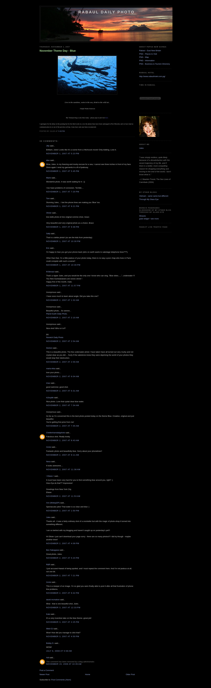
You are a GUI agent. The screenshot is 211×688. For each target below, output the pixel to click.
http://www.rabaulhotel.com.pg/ (152, 76)
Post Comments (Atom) (61, 680)
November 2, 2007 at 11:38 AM (63, 469)
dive (48, 160)
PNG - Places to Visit (148, 54)
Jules (48, 517)
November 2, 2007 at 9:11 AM (62, 455)
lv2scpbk (50, 397)
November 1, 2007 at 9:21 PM (62, 206)
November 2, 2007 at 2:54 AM (62, 341)
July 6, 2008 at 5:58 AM (59, 651)
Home (87, 674)
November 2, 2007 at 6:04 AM (62, 376)
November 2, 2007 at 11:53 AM (63, 496)
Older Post (130, 674)
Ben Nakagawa (52, 550)
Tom (48, 198)
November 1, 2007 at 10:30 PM (63, 241)
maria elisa (50, 368)
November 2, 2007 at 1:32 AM (62, 300)
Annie (48, 447)
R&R (48, 564)
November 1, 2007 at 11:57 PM (63, 286)
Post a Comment (47, 670)
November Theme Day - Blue (58, 50)
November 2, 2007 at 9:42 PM (62, 593)
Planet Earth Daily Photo (56, 314)
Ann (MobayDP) (53, 503)
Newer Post (44, 674)
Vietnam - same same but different (153, 196)
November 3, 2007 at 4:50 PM (62, 636)
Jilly (47, 146)
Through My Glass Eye (149, 199)
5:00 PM (61, 131)
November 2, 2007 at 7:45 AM (62, 426)
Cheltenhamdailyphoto (55, 433)
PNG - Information (147, 60)
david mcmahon (53, 599)
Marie (48, 178)
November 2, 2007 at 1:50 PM (62, 511)
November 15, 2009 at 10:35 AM (63, 664)
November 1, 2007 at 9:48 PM (62, 227)
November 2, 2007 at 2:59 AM (62, 362)
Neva (48, 461)
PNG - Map (144, 57)
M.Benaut (50, 272)
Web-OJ (49, 629)
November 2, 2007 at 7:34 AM (62, 405)
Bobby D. (50, 643)
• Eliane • (50, 476)
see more (155, 219)
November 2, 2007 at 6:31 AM (62, 391)
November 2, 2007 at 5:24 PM (62, 558)
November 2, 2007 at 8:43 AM (62, 440)
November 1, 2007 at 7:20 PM (62, 192)
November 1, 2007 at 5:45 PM (62, 171)
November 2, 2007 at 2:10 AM (62, 317)
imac (48, 383)
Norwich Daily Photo (54, 337)
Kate (48, 614)
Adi (47, 657)
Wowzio (142, 216)
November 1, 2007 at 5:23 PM (62, 153)
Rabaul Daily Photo (106, 12)
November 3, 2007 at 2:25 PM (62, 622)
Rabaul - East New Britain (150, 50)
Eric (47, 248)
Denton (49, 348)
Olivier (49, 213)
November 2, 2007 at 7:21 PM (62, 575)
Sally (48, 233)
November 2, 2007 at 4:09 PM (62, 543)
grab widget (144, 219)
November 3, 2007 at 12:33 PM (63, 607)
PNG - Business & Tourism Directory (154, 64)
